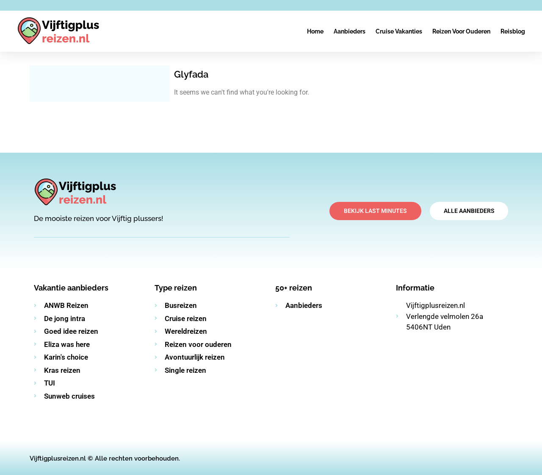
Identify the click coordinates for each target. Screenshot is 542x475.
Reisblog (513, 31)
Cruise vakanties (399, 31)
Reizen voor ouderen (461, 31)
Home (315, 31)
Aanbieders (349, 31)
